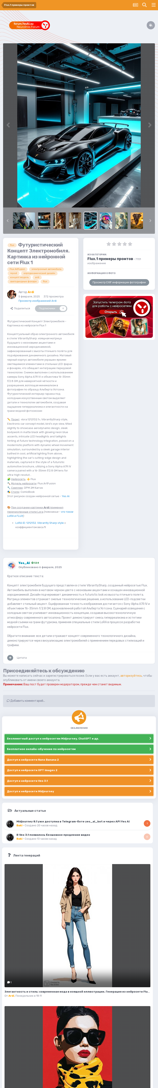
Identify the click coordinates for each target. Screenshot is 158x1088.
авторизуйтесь (131, 676)
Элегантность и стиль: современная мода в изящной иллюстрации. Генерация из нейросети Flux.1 (78, 991)
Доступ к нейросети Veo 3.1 (27, 780)
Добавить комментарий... (26, 701)
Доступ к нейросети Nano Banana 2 (33, 759)
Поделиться (20, 308)
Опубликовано (40, 567)
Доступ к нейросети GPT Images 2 (32, 770)
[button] (7, 220)
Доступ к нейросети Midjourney (30, 791)
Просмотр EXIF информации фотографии (119, 282)
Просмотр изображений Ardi (38, 300)
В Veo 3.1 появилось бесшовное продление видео (53, 834)
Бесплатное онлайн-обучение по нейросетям (41, 749)
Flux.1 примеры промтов (110, 259)
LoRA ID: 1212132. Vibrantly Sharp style (39, 522)
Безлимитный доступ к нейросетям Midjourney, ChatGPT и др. (53, 738)
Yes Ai (66, 496)
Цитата (22, 657)
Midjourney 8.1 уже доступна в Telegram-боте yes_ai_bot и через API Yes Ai (73, 821)
